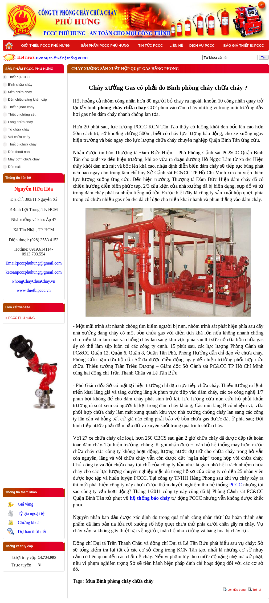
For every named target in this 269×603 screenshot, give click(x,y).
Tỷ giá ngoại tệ (31, 513)
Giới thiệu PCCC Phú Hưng (45, 46)
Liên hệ (176, 46)
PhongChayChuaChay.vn (33, 281)
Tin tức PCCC (150, 46)
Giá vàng (25, 504)
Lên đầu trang (236, 589)
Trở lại (256, 589)
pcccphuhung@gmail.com (39, 263)
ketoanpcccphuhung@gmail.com (34, 272)
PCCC (235, 484)
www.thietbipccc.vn (34, 290)
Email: (11, 263)
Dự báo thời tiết (32, 531)
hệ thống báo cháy (150, 498)
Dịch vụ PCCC (202, 46)
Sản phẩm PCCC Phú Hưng (105, 46)
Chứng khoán (30, 522)
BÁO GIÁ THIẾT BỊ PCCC (243, 46)
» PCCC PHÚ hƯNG (20, 318)
